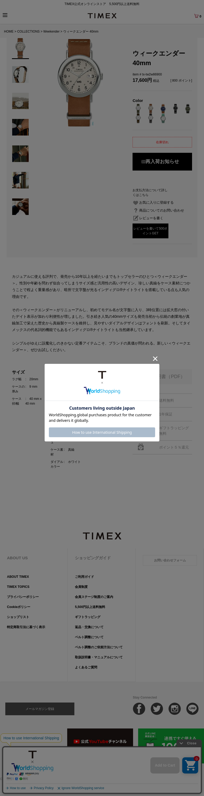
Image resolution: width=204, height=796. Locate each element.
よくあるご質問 (86, 667)
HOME (9, 31)
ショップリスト (18, 617)
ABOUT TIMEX (18, 577)
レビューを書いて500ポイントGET (150, 231)
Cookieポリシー (18, 607)
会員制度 (81, 587)
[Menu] (5, 15)
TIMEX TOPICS (18, 587)
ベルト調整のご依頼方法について (99, 647)
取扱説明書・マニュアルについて (99, 657)
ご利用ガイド (84, 577)
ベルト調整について (89, 637)
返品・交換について (89, 627)
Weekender (51, 31)
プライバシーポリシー (23, 597)
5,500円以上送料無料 (90, 607)
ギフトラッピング (87, 617)
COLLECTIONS (28, 31)
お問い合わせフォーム (170, 560)
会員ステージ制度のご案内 (94, 597)
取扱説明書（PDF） (163, 376)
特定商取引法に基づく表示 (26, 627)
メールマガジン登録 (40, 709)
